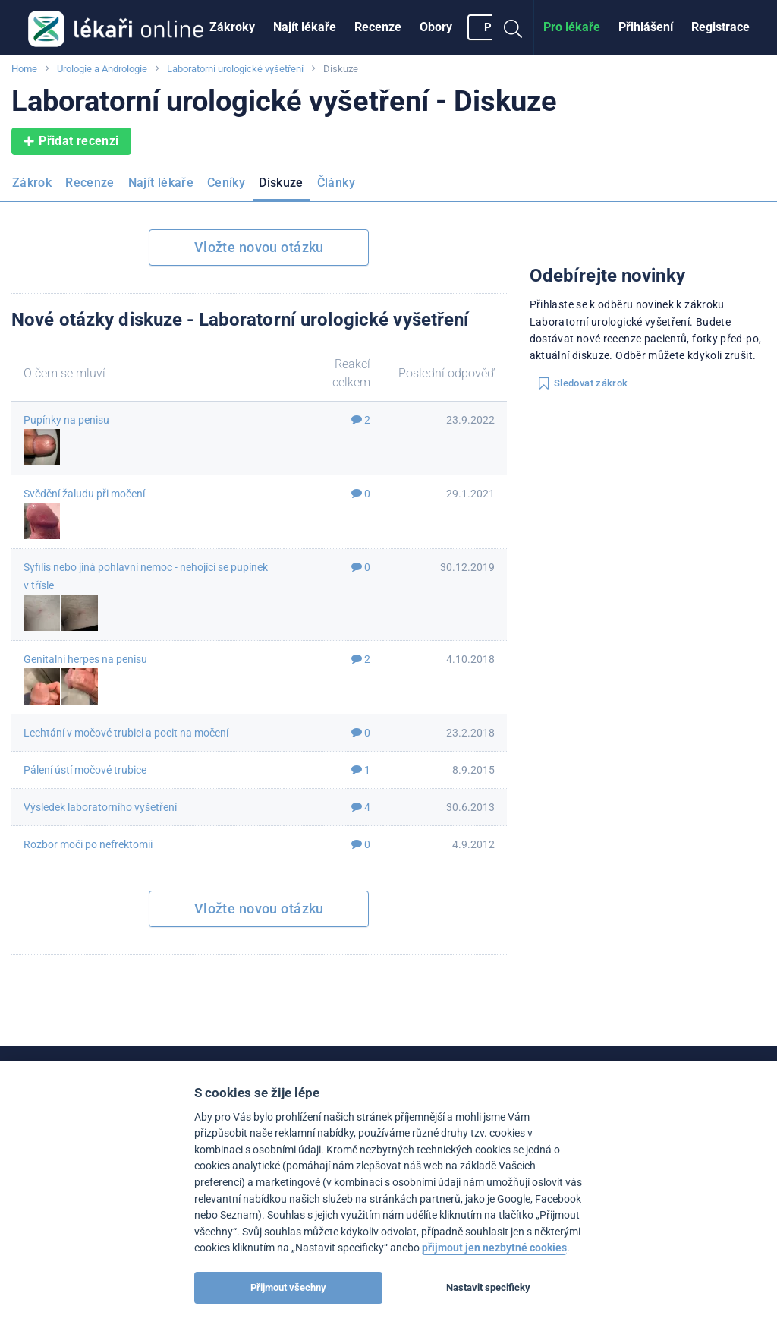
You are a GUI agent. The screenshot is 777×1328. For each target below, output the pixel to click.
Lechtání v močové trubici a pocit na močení (126, 733)
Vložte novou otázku (259, 247)
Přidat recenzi (71, 141)
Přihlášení (645, 27)
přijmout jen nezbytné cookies (494, 1247)
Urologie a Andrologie (102, 68)
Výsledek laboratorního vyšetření (100, 807)
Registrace (720, 27)
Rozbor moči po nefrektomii (88, 844)
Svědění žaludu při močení (84, 493)
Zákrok (32, 182)
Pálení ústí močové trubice (85, 770)
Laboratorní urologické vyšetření (235, 68)
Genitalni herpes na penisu (85, 659)
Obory (436, 27)
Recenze (377, 27)
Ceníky (226, 182)
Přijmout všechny (288, 1287)
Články (336, 182)
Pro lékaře (571, 27)
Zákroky (232, 27)
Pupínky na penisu (66, 420)
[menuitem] (232, 27)
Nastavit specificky (488, 1287)
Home (24, 68)
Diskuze (281, 182)
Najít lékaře (304, 27)
